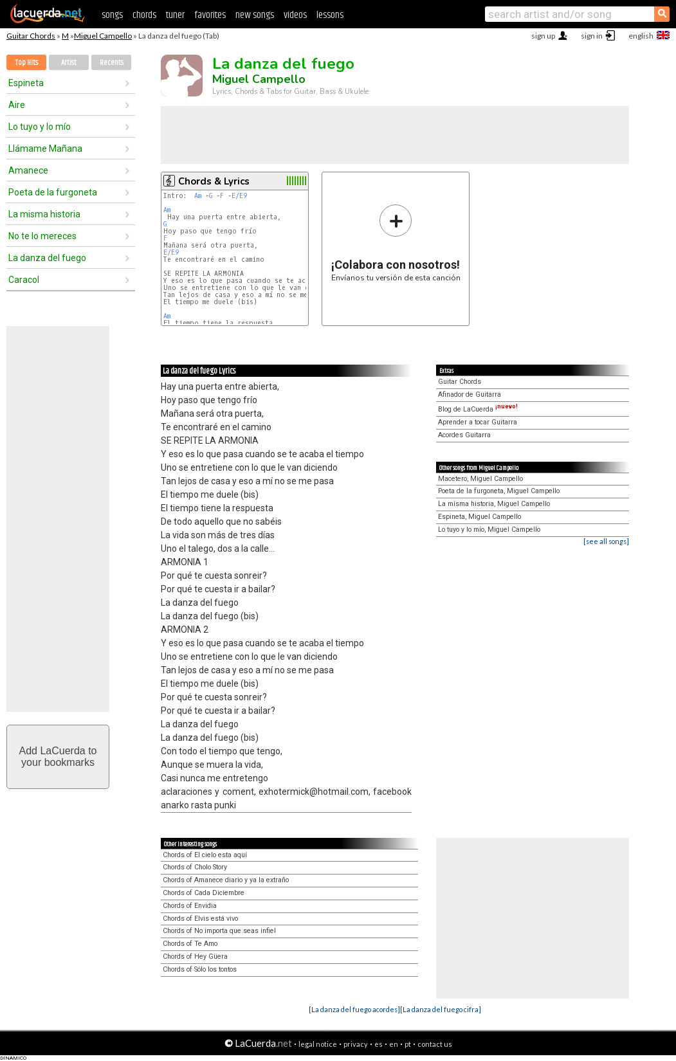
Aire (16, 105)
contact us (434, 1044)
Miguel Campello (103, 36)
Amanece (28, 170)
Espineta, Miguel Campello (479, 516)
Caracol (23, 280)
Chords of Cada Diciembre (203, 893)
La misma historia (44, 214)
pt (408, 1044)
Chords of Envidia (190, 906)
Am (197, 196)
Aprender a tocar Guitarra (477, 422)
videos (295, 15)
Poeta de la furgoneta (52, 192)
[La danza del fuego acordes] (354, 1009)
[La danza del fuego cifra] (440, 1009)
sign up (543, 36)
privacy (355, 1044)
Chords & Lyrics (214, 181)
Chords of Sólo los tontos (200, 969)
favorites (210, 15)
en (393, 1044)
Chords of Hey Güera (195, 956)
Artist (69, 63)
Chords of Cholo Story (195, 867)
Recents (111, 63)
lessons (329, 15)
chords (144, 15)
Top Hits (26, 63)
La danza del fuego (47, 258)
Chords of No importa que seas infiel (219, 931)
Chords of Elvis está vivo (200, 918)
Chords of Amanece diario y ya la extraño (226, 880)
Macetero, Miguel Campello (480, 479)
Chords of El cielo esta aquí (205, 855)
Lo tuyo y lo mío (39, 127)
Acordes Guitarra (464, 435)
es (378, 1044)
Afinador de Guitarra (469, 394)
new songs (254, 15)
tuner (175, 15)
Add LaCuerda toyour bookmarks (58, 756)
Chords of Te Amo (190, 943)
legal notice (317, 1044)
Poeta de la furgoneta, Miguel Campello (499, 491)
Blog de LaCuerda (478, 409)
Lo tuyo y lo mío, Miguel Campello (489, 529)
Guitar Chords (30, 36)
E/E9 (239, 196)
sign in (592, 36)
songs (112, 15)
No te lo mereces (42, 236)
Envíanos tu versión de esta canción (396, 243)
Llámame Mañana (45, 148)
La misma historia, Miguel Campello (494, 504)
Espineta (26, 83)
